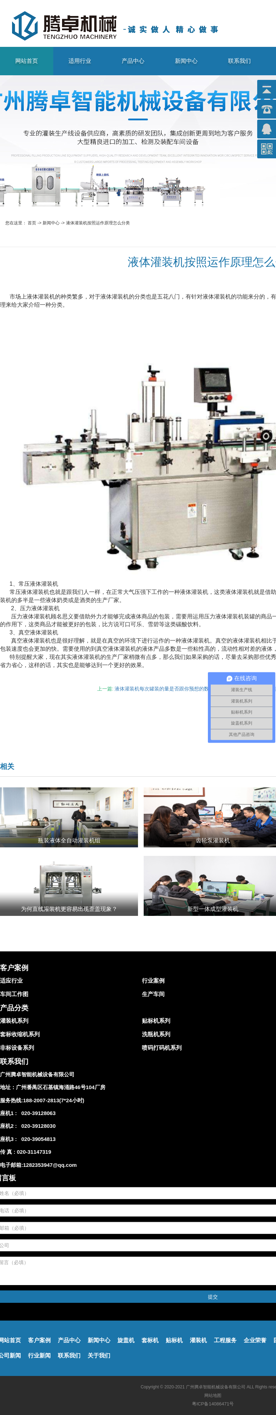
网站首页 (26, 61)
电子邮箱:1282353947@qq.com (38, 1165)
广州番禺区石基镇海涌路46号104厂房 (60, 1087)
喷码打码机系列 (162, 1048)
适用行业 (79, 61)
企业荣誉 (255, 1340)
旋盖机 (125, 1340)
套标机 (150, 1340)
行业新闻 (39, 1356)
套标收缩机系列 (20, 1034)
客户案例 (39, 1340)
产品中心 (133, 61)
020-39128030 (37, 1126)
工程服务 (225, 1340)
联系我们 (239, 61)
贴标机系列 (156, 1021)
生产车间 (153, 994)
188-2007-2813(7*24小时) (53, 1100)
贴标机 (174, 1340)
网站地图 (212, 1395)
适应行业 (11, 981)
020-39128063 (37, 1113)
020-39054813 (37, 1139)
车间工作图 (14, 994)
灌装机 (198, 1340)
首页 (32, 222)
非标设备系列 (17, 1048)
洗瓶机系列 (156, 1034)
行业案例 (153, 981)
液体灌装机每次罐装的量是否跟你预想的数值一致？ (172, 689)
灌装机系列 (14, 1021)
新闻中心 (186, 61)
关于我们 (99, 1356)
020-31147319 (34, 1152)
